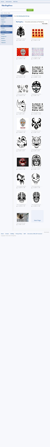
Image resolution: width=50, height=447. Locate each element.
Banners (3, 38)
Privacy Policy (19, 233)
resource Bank (7, 6)
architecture (3, 30)
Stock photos (9, 1)
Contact (7, 233)
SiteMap (12, 233)
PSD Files (15, 1)
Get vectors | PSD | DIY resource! (34, 233)
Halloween (3, 42)
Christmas (3, 40)
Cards (2, 24)
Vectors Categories (5, 32)
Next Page (37, 217)
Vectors (2, 1)
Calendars (3, 21)
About (2, 233)
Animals (3, 28)
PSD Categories (4, 15)
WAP (25, 233)
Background (3, 17)
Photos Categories (5, 26)
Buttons (2, 19)
